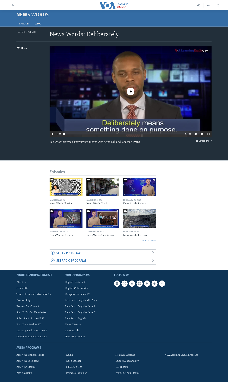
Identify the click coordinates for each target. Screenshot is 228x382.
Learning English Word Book (31, 330)
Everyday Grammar (76, 373)
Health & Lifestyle (125, 355)
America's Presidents (28, 361)
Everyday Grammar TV (77, 294)
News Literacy (73, 324)
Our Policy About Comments (31, 336)
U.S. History (121, 367)
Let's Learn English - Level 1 (80, 306)
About (39, 24)
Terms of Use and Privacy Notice (33, 294)
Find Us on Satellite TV (28, 324)
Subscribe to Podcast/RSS (30, 318)
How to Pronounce (75, 336)
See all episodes (148, 240)
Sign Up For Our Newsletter (31, 312)
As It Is (69, 355)
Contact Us (22, 288)
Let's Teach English (75, 318)
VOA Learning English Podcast (181, 355)
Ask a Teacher (73, 361)
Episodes (24, 24)
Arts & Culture (24, 373)
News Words (72, 330)
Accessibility (23, 300)
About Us (21, 282)
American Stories (25, 367)
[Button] (22, 49)
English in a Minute (75, 282)
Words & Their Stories (127, 373)
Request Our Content (27, 306)
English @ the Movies (76, 288)
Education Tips (74, 367)
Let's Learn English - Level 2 (80, 312)
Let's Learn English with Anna (81, 300)
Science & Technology (127, 361)
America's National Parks (30, 355)
